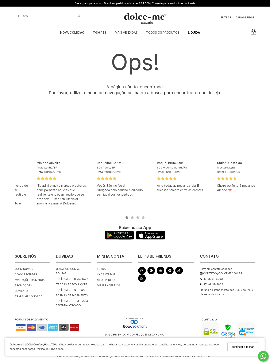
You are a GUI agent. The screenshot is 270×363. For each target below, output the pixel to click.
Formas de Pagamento (72, 295)
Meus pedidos (106, 280)
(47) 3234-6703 (211, 278)
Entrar (226, 17)
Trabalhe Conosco (29, 296)
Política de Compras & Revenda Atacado (72, 303)
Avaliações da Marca (30, 280)
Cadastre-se (244, 17)
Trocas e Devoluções (71, 284)
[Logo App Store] (150, 238)
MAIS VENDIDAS (126, 32)
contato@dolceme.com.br (221, 273)
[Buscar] (79, 16)
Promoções (23, 285)
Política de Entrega (70, 289)
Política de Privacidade (50, 349)
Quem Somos (24, 269)
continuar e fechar (243, 346)
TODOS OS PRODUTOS (163, 32)
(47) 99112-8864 (211, 284)
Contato (21, 291)
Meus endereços (109, 285)
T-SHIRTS (100, 32)
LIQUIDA (194, 32)
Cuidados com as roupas (68, 271)
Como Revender (26, 274)
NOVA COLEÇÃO (72, 32)
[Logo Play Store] (119, 238)
